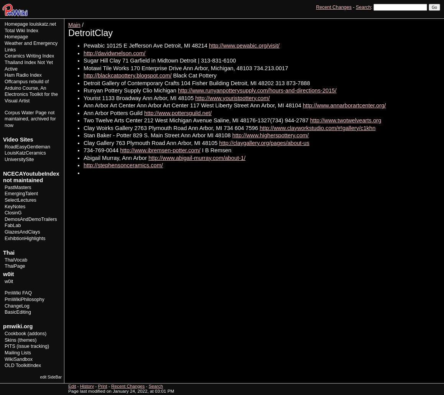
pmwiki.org (18, 326)
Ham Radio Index (23, 75)
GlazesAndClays (22, 232)
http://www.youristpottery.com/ (232, 98)
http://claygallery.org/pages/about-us (264, 143)
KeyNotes (15, 206)
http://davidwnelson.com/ (114, 53)
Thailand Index (20, 62)
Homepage (16, 24)
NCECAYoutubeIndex (31, 174)
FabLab (13, 225)
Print (433, 21)
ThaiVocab (16, 260)
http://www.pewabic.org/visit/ (244, 46)
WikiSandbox (19, 359)
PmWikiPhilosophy (24, 299)
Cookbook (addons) (25, 333)
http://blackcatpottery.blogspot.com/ (127, 75)
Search (363, 7)
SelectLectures (20, 200)
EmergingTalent (21, 193)
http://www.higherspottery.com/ (270, 135)
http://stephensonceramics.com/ (123, 165)
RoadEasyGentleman (27, 147)
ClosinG (13, 213)
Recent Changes (334, 7)
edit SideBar (51, 377)
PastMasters (18, 187)
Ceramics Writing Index (29, 56)
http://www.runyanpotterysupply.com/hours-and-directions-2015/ (257, 90)
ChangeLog (17, 306)
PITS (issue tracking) (27, 346)
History (417, 21)
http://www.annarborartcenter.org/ (344, 105)
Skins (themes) (20, 340)
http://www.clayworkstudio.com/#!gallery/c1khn (317, 128)
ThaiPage (15, 266)
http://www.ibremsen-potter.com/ (160, 150)
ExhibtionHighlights (25, 238)
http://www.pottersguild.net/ (178, 113)
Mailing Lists (18, 353)
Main (74, 25)
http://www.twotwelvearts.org (346, 120)
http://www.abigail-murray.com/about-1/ (196, 158)
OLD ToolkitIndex (23, 365)
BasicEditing (18, 312)
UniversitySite (19, 159)
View (387, 21)
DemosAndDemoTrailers (31, 219)
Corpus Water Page (25, 112)
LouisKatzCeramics (25, 153)
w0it (9, 281)
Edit (401, 21)
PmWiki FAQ (18, 293)
